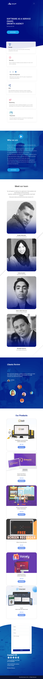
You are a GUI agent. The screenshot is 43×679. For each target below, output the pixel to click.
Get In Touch (13, 32)
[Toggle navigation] (34, 4)
